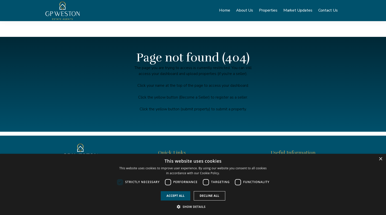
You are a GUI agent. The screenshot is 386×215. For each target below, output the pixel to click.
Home (224, 11)
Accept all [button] (175, 196)
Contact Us (328, 11)
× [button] (380, 159)
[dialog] (193, 184)
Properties (268, 11)
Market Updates (297, 11)
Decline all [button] (209, 196)
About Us (244, 11)
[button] (193, 206)
